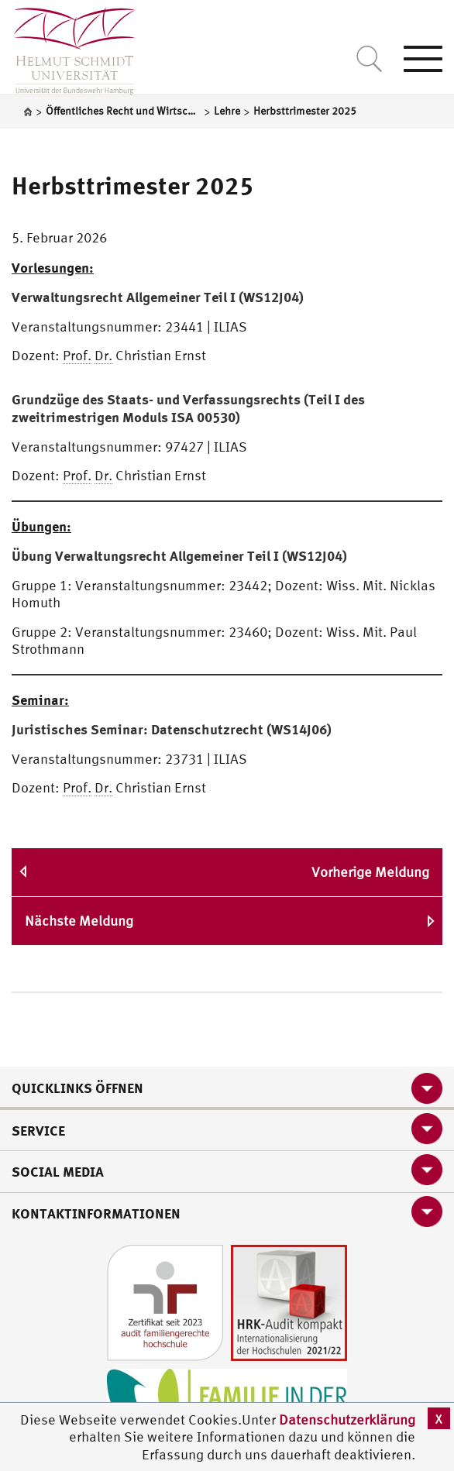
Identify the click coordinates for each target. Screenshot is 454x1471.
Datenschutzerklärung (347, 1419)
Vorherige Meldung (370, 872)
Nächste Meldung (79, 921)
